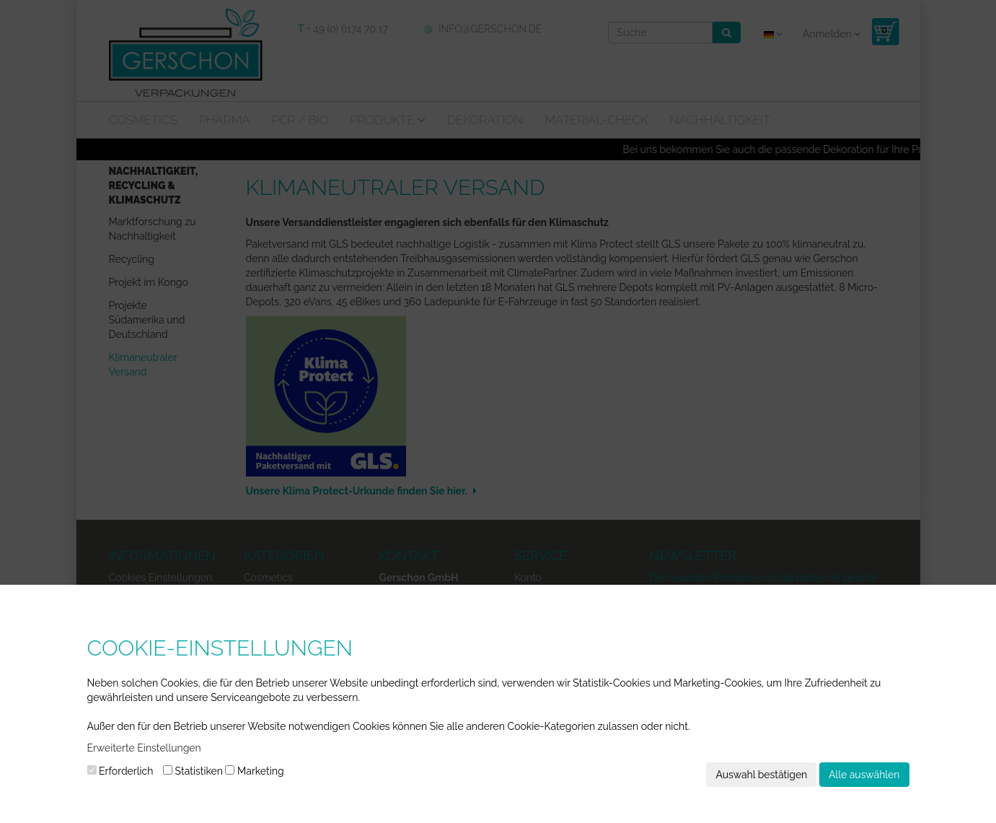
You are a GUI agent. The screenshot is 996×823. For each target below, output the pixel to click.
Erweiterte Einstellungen (144, 748)
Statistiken (193, 771)
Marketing (254, 771)
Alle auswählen (864, 774)
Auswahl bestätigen (761, 774)
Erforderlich (120, 771)
